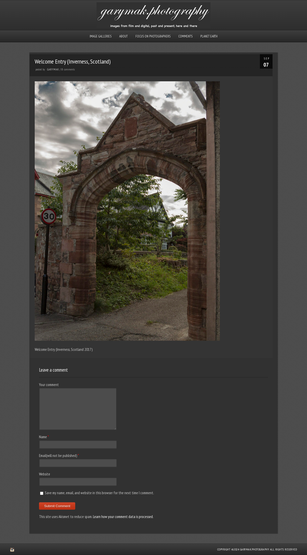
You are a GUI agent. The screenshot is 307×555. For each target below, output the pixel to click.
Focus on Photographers (153, 36)
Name (43, 436)
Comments (185, 36)
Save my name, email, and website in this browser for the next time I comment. (99, 492)
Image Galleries (100, 36)
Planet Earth (209, 36)
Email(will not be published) (58, 455)
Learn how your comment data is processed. (123, 516)
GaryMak (53, 69)
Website (44, 474)
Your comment (49, 384)
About (123, 36)
